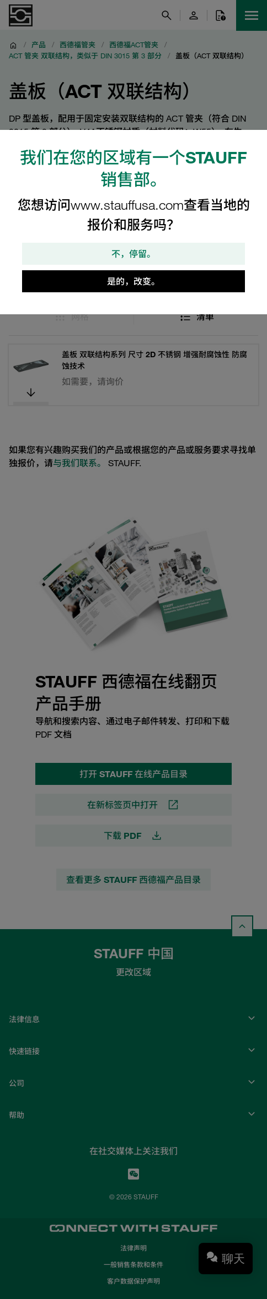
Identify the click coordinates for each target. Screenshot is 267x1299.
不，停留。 (133, 253)
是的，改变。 (133, 281)
